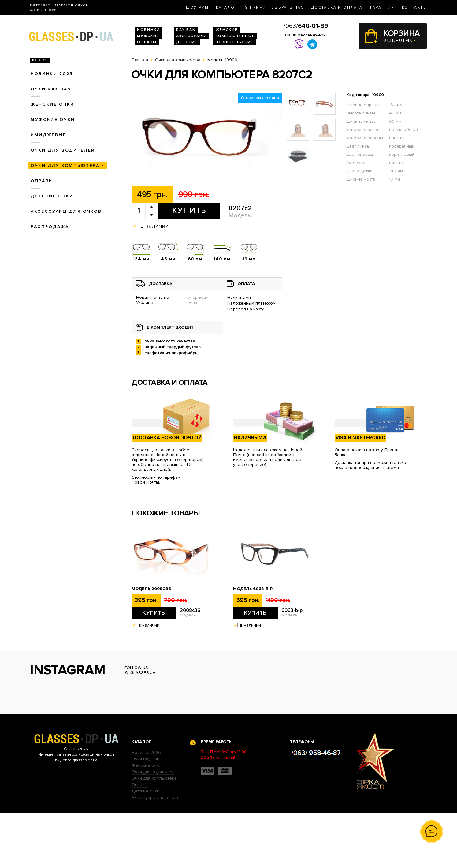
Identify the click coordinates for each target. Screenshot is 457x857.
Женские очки (52, 104)
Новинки (148, 30)
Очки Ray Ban (145, 803)
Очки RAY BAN (51, 89)
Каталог (227, 7)
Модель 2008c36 (151, 588)
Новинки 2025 (52, 73)
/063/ (306, 26)
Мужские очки (53, 119)
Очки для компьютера (65, 165)
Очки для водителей (63, 150)
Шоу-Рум (197, 7)
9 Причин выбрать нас (274, 7)
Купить (189, 210)
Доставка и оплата (337, 7)
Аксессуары (191, 36)
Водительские (235, 42)
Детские (187, 42)
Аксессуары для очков (66, 211)
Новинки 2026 (146, 796)
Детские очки (52, 196)
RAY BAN (186, 30)
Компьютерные (235, 36)
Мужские (148, 36)
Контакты (414, 7)
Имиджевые (48, 134)
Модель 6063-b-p (253, 588)
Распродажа (50, 226)
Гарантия (382, 7)
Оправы (147, 42)
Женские (227, 30)
